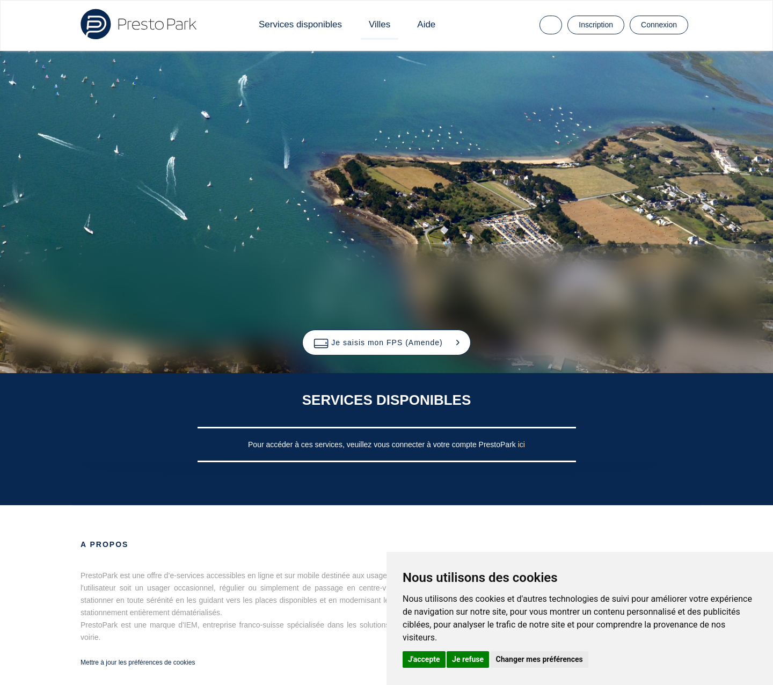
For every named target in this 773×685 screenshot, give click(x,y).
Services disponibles (300, 24)
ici (521, 444)
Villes (379, 24)
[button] (386, 342)
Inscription (596, 24)
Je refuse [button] (468, 659)
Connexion (659, 24)
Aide (426, 24)
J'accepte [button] (424, 659)
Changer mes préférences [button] (539, 659)
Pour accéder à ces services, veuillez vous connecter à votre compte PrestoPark (383, 444)
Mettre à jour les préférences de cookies (138, 662)
